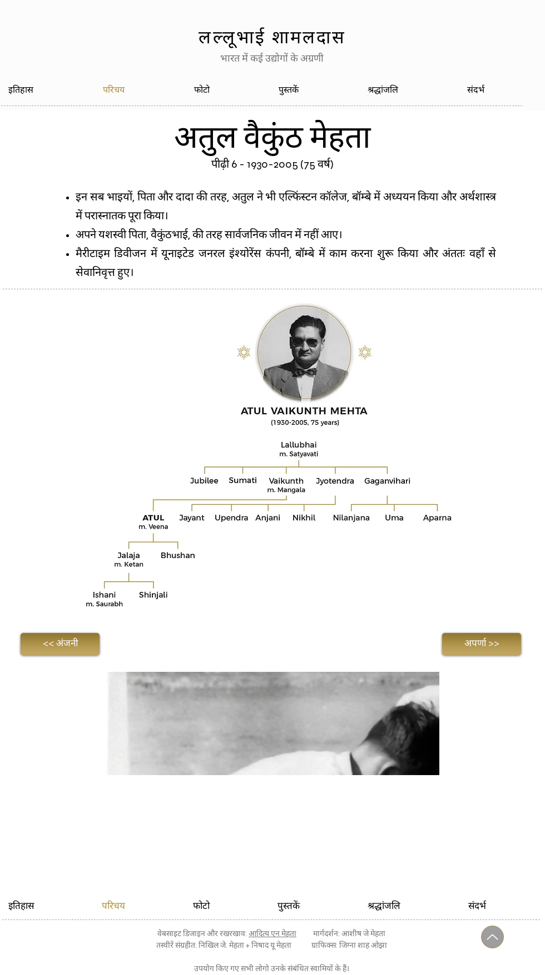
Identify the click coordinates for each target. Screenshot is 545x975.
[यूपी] (492, 937)
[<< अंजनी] (60, 644)
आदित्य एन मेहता (272, 934)
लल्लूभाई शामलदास (272, 36)
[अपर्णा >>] (481, 644)
